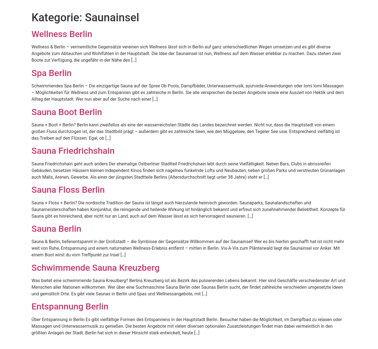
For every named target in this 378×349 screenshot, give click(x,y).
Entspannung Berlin (70, 306)
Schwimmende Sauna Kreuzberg (96, 267)
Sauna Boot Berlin (67, 112)
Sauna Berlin (56, 228)
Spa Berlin (52, 73)
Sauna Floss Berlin (68, 189)
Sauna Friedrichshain (73, 150)
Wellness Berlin (62, 34)
